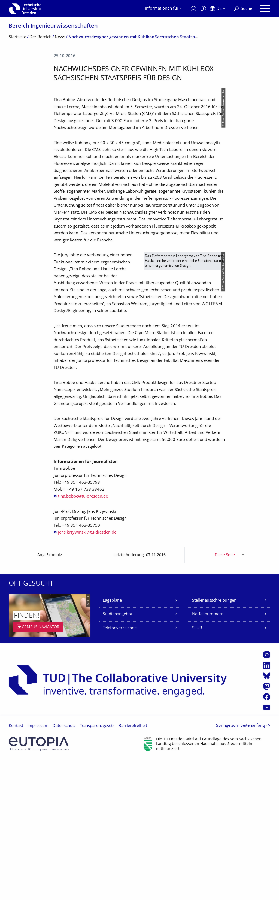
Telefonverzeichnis (120, 768)
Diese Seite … (227, 695)
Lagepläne (112, 741)
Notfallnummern (207, 755)
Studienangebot (117, 755)
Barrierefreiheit (133, 866)
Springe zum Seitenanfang (240, 866)
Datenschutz (64, 866)
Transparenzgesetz (97, 866)
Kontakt (16, 866)
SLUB (197, 768)
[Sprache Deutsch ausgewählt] (217, 8)
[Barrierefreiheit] (203, 8)
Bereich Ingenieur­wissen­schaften (53, 26)
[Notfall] (193, 8)
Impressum (37, 866)
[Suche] (242, 8)
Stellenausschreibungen (214, 741)
